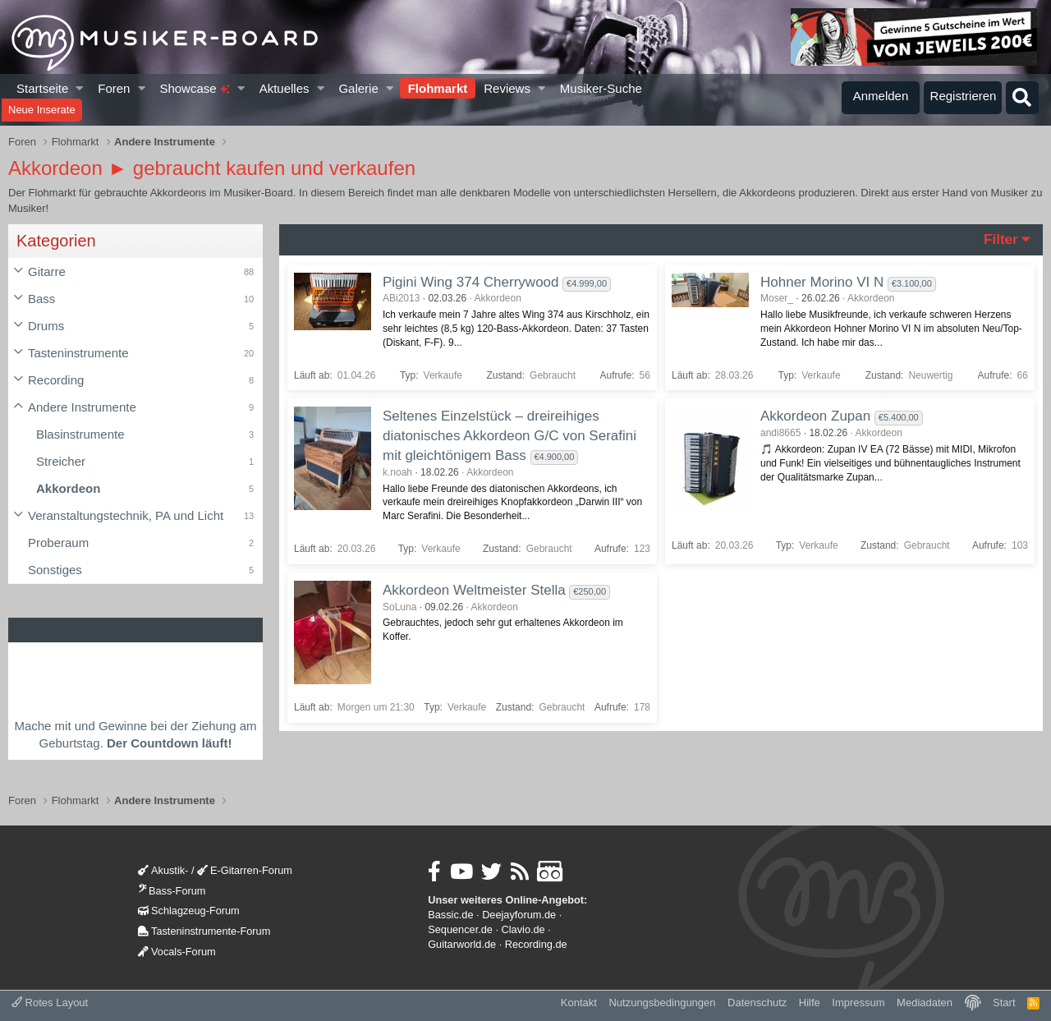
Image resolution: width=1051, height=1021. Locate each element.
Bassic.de (450, 914)
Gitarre (47, 271)
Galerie (358, 88)
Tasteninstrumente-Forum (204, 931)
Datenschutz (757, 1002)
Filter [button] (1001, 239)
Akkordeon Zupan (815, 416)
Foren (114, 88)
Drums (46, 326)
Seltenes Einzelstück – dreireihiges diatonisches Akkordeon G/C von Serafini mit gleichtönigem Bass (509, 435)
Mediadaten (924, 1002)
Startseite (42, 88)
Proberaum (58, 543)
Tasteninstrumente (78, 353)
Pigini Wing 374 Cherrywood (471, 282)
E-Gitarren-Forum (244, 870)
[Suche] (1022, 97)
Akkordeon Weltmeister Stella (474, 590)
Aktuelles (284, 88)
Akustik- (163, 870)
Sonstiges (55, 570)
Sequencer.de (460, 929)
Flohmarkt (438, 88)
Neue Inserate (42, 109)
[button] (80, 88)
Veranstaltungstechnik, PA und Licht (125, 515)
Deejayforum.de (519, 914)
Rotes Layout (49, 1002)
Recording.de (536, 944)
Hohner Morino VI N (821, 282)
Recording (56, 380)
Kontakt (579, 1002)
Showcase (194, 88)
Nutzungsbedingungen (661, 1002)
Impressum (858, 1002)
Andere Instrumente (82, 407)
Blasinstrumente (80, 434)
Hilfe (809, 1002)
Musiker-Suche (601, 88)
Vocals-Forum (177, 951)
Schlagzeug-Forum (189, 910)
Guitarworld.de (462, 944)
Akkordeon (68, 488)
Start (1004, 1002)
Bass (41, 299)
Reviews (507, 88)
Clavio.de (523, 929)
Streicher (60, 461)
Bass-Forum (171, 891)
